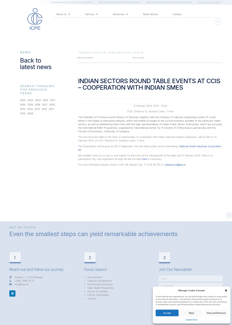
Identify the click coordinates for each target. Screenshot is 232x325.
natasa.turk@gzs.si (175, 164)
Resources (120, 14)
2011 (51, 109)
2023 (38, 100)
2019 (30, 104)
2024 (30, 100)
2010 (22, 113)
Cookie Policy (192, 319)
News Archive (150, 14)
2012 (44, 109)
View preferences (216, 313)
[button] (226, 290)
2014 (30, 109)
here (144, 159)
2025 (23, 100)
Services (91, 14)
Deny (191, 313)
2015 (22, 109)
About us (63, 14)
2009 (30, 113)
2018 (37, 104)
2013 (37, 109)
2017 (44, 104)
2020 (23, 104)
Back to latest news (35, 64)
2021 (52, 100)
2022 (45, 100)
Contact (177, 14)
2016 (52, 104)
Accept (167, 313)
